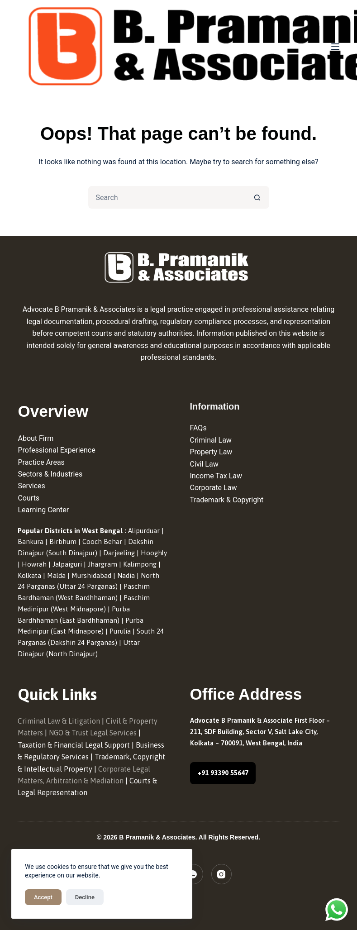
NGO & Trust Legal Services (93, 733)
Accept (43, 897)
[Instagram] (221, 874)
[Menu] (335, 47)
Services (31, 486)
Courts (28, 498)
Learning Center (43, 510)
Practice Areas (41, 462)
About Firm (35, 438)
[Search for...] (167, 197)
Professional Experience (56, 450)
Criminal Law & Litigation (59, 721)
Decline (85, 897)
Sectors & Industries (50, 474)
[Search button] (258, 197)
